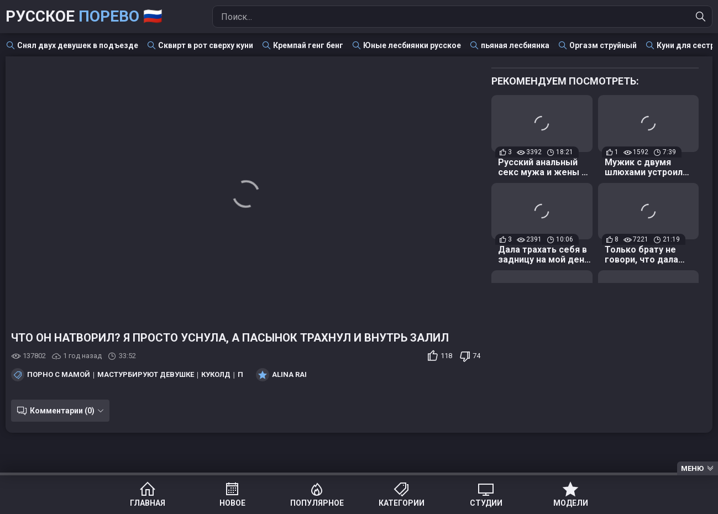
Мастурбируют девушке (145, 375)
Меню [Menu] (692, 468)
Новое (232, 503)
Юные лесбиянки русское (412, 45)
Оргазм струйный (603, 45)
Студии (486, 503)
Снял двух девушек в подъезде (77, 45)
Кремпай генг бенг (308, 45)
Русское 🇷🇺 (84, 16)
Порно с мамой (58, 375)
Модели (570, 503)
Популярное (317, 503)
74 (476, 356)
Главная (147, 503)
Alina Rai (289, 375)
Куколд (215, 375)
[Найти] (701, 16)
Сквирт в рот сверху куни (205, 45)
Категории (401, 503)
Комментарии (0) (62, 410)
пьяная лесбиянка (515, 45)
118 (446, 356)
